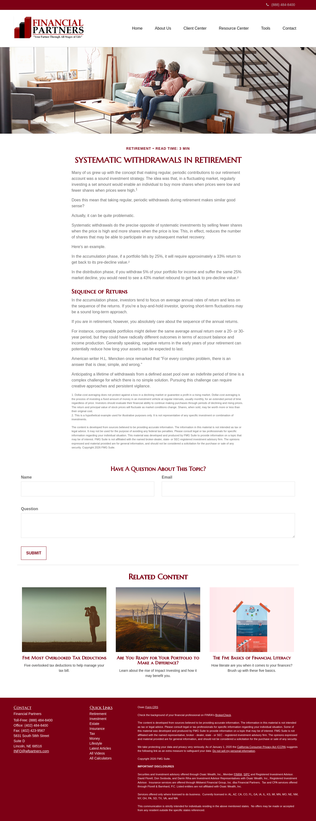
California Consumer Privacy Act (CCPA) (261, 746)
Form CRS (151, 707)
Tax (92, 734)
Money (95, 738)
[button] (163, 28)
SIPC (246, 774)
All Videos (97, 753)
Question (29, 509)
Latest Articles (100, 748)
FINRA (238, 774)
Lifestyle (96, 743)
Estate (94, 724)
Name (26, 477)
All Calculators (101, 758)
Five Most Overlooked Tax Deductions (64, 658)
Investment (98, 719)
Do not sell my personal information (234, 750)
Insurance (97, 729)
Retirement (98, 714)
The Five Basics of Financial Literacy (252, 658)
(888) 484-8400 (280, 5)
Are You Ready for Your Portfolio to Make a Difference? (158, 660)
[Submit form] (33, 553)
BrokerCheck (223, 715)
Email (167, 477)
